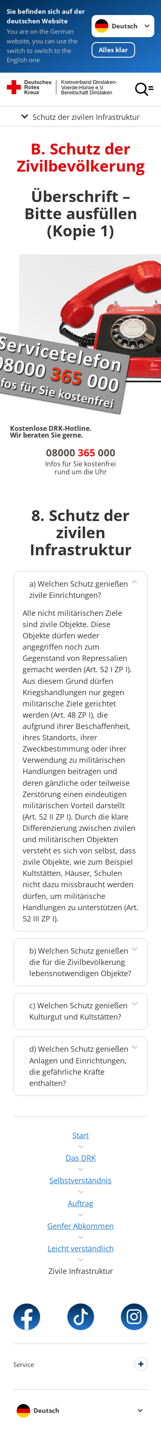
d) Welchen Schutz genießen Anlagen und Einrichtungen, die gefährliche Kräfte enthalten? (78, 1066)
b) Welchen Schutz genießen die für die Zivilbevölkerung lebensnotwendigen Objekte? (80, 962)
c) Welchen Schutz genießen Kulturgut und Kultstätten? (78, 1011)
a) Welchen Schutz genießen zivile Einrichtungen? (78, 589)
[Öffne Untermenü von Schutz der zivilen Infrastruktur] (80, 116)
